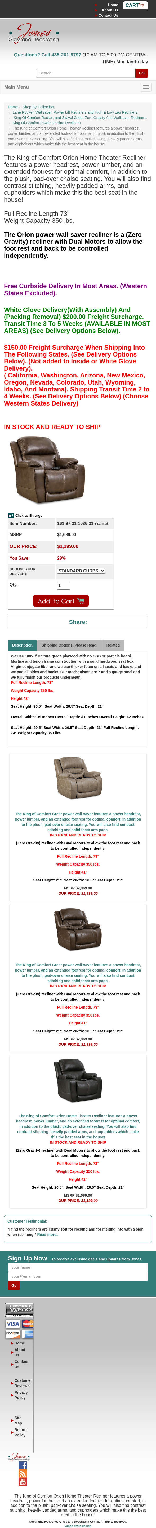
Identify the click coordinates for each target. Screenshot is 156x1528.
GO (142, 73)
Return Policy (20, 1432)
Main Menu (16, 87)
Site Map (18, 1420)
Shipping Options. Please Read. (69, 645)
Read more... (48, 1234)
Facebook (23, 1464)
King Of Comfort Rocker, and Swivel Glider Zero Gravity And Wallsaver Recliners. (80, 117)
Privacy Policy (21, 1395)
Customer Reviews (22, 1383)
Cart (132, 5)
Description (22, 645)
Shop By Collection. (39, 107)
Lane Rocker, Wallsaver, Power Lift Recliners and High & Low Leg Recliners (75, 112)
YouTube (23, 1480)
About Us (110, 10)
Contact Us (108, 15)
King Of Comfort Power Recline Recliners (47, 123)
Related (113, 645)
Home (113, 5)
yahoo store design (78, 1525)
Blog (23, 1472)
